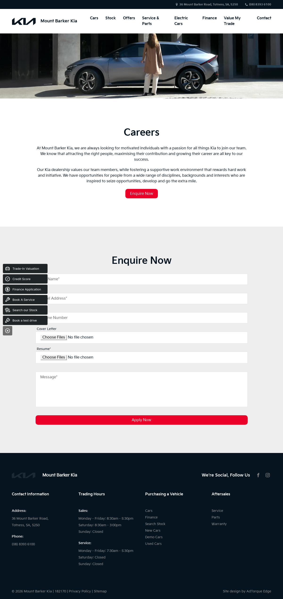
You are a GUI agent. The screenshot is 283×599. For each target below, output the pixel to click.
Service (217, 511)
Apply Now (141, 420)
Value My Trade (232, 21)
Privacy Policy (80, 591)
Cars (94, 18)
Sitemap (100, 591)
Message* (48, 377)
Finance (209, 18)
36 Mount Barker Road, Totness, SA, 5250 (208, 4)
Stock (110, 18)
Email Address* (53, 298)
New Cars (152, 531)
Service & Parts (150, 21)
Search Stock (155, 524)
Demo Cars (154, 537)
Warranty (219, 524)
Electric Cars (181, 21)
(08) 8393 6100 (260, 4)
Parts (216, 517)
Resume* (44, 349)
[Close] (7, 330)
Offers (129, 18)
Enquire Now (141, 194)
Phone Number (54, 318)
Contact (264, 18)
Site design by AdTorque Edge (247, 591)
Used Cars (153, 544)
